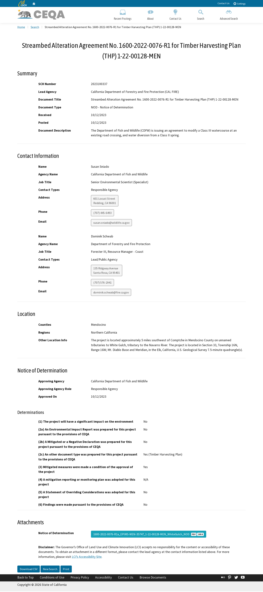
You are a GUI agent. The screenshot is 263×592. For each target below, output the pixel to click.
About (150, 14)
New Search (50, 569)
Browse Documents (153, 578)
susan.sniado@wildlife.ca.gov (111, 223)
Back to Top (25, 578)
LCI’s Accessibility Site (87, 557)
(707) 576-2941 (102, 283)
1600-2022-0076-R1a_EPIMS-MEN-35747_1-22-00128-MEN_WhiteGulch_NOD (148, 535)
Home (21, 27)
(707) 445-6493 (102, 213)
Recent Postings (122, 14)
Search (200, 14)
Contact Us (224, 3)
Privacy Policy (79, 578)
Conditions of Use (52, 578)
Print (66, 569)
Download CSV (28, 569)
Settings (239, 3)
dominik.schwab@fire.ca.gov (111, 293)
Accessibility (103, 578)
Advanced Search (229, 14)
